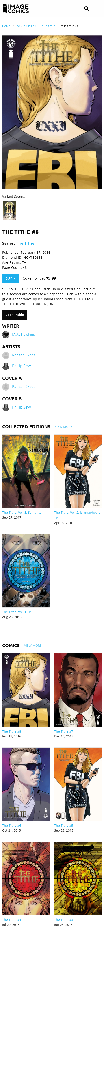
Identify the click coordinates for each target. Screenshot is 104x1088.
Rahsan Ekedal (24, 355)
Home (6, 26)
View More (63, 426)
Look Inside (15, 315)
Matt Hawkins (23, 334)
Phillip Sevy (21, 365)
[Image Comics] (15, 8)
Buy (10, 278)
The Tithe (48, 26)
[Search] (86, 9)
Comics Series (26, 26)
